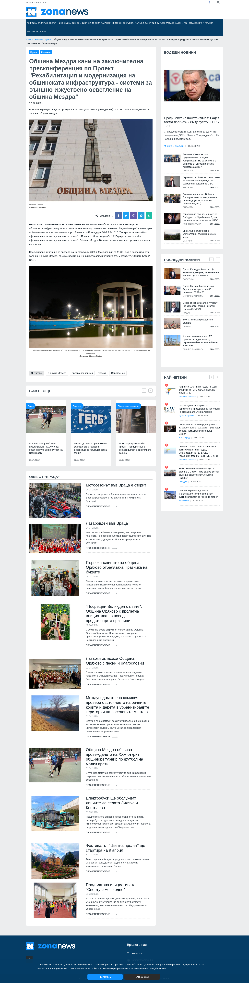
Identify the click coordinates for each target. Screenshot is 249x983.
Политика (32, 23)
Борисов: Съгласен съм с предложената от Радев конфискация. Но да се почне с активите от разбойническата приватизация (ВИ (199, 160)
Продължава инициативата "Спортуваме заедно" (111, 887)
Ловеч (186, 313)
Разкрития (150, 23)
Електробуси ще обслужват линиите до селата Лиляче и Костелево (112, 803)
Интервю (117, 23)
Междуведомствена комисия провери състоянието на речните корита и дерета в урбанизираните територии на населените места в (117, 704)
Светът (53, 23)
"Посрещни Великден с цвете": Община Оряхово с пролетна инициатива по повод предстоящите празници (114, 613)
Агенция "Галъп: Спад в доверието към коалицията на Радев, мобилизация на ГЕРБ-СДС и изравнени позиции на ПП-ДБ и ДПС (198, 451)
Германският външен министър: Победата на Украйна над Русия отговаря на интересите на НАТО (200, 217)
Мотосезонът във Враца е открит (116, 485)
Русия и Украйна (192, 224)
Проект (102, 373)
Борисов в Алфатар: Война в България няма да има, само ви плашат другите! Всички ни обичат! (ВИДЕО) (200, 199)
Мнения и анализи (101, 23)
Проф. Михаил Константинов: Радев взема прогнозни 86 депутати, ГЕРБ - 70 (192, 122)
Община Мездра (56, 373)
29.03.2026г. (205, 397)
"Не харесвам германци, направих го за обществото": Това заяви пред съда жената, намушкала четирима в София (199, 429)
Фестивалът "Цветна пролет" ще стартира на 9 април (115, 847)
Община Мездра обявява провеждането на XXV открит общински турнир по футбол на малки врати (46, 448)
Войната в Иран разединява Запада (198, 321)
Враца (48, 39)
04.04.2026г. (194, 146)
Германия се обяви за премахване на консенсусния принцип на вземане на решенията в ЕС (201, 180)
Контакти (137, 953)
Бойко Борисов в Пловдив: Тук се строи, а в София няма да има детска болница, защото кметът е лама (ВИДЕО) (199, 473)
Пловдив (183, 482)
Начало (29, 39)
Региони (41, 32)
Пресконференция (82, 373)
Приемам (105, 976)
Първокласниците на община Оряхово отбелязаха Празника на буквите (116, 567)
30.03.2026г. (196, 482)
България (43, 23)
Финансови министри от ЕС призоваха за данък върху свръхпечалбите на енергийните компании (200, 341)
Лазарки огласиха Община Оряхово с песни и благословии (115, 660)
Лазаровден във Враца (107, 523)
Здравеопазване (165, 23)
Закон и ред (181, 23)
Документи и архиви (133, 23)
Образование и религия (201, 23)
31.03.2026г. (203, 415)
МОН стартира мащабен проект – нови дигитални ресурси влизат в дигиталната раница (135, 448)
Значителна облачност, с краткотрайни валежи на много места (199, 234)
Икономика (65, 23)
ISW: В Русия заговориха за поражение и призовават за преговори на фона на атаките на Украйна (199, 408)
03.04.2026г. (205, 460)
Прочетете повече (102, 506)
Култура (31, 32)
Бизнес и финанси (81, 23)
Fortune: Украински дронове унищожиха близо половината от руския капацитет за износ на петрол (198, 493)
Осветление (118, 373)
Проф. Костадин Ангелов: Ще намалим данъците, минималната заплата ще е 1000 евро (201, 272)
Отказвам (142, 976)
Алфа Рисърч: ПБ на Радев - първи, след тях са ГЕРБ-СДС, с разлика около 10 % (198, 389)
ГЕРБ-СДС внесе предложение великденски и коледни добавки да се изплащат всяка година (90, 448)
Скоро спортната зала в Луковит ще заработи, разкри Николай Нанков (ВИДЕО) (200, 306)
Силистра (188, 171)
